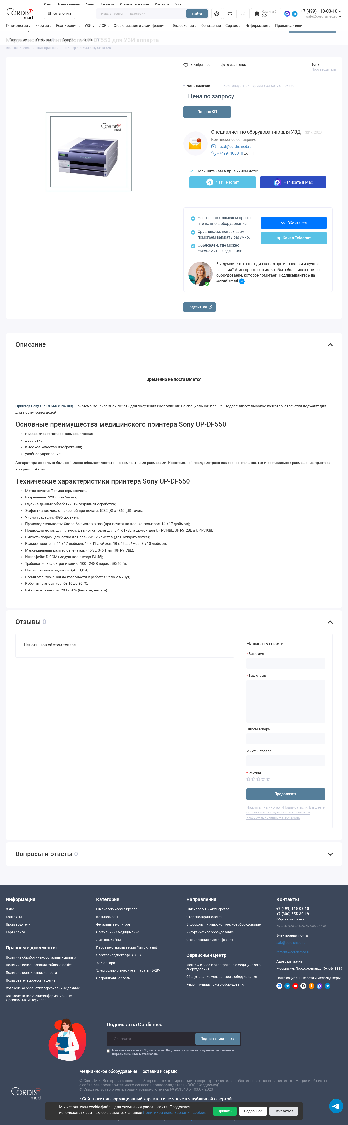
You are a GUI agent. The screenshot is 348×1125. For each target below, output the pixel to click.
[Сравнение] (229, 13)
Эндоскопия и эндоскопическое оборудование (223, 924)
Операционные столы (113, 978)
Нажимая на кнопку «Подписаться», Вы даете (173, 1052)
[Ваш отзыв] (285, 701)
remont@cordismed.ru (293, 952)
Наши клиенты (69, 4)
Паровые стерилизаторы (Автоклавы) (126, 947)
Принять (225, 1111)
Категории (59, 13)
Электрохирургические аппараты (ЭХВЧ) (129, 970)
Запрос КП (207, 111)
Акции (89, 4)
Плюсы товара (258, 729)
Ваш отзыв (257, 675)
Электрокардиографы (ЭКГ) (118, 955)
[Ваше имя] (285, 663)
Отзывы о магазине (134, 4)
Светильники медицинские (117, 932)
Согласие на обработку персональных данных (43, 988)
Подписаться (217, 1039)
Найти (197, 14)
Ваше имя (256, 653)
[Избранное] (243, 13)
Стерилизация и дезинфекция (141, 25)
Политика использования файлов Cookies (39, 965)
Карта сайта (15, 932)
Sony (315, 64)
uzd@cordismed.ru (236, 146)
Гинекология (18, 25)
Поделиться (199, 307)
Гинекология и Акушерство (207, 909)
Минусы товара (258, 751)
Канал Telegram (294, 238)
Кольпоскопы (107, 917)
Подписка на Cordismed (135, 1024)
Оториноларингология (204, 917)
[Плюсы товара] (285, 738)
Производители (288, 25)
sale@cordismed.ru (290, 943)
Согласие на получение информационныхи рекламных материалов (39, 998)
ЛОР (104, 25)
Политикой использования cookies (174, 1112)
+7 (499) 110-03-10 (321, 11)
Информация (258, 25)
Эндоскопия (184, 25)
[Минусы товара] (285, 760)
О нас (48, 4)
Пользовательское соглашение (30, 980)
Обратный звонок (290, 919)
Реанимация (68, 25)
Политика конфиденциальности (31, 973)
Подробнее (253, 1111)
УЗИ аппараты (107, 963)
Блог (178, 4)
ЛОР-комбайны (108, 940)
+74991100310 (230, 153)
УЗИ (89, 25)
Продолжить (285, 794)
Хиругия (43, 25)
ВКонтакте (294, 223)
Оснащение (211, 25)
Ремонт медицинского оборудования (215, 984)
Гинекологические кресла (116, 909)
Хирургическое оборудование (210, 932)
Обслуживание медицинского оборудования (221, 977)
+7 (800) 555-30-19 (292, 914)
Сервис (233, 25)
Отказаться (284, 1111)
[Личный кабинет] (216, 13)
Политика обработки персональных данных (41, 957)
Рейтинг (255, 773)
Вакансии (107, 4)
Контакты (162, 4)
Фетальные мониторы (113, 924)
